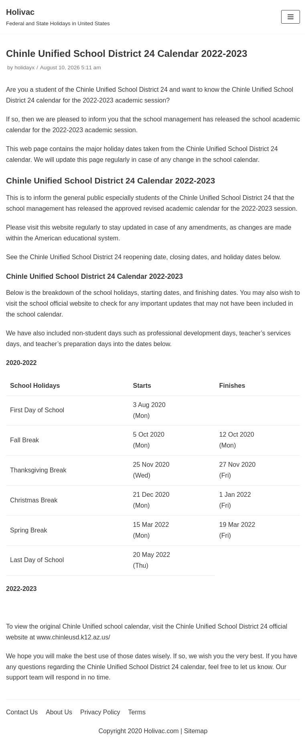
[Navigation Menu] (290, 17)
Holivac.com (161, 731)
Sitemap (196, 731)
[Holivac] (58, 17)
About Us (59, 712)
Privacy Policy (100, 712)
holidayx (24, 68)
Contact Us (22, 712)
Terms (137, 712)
